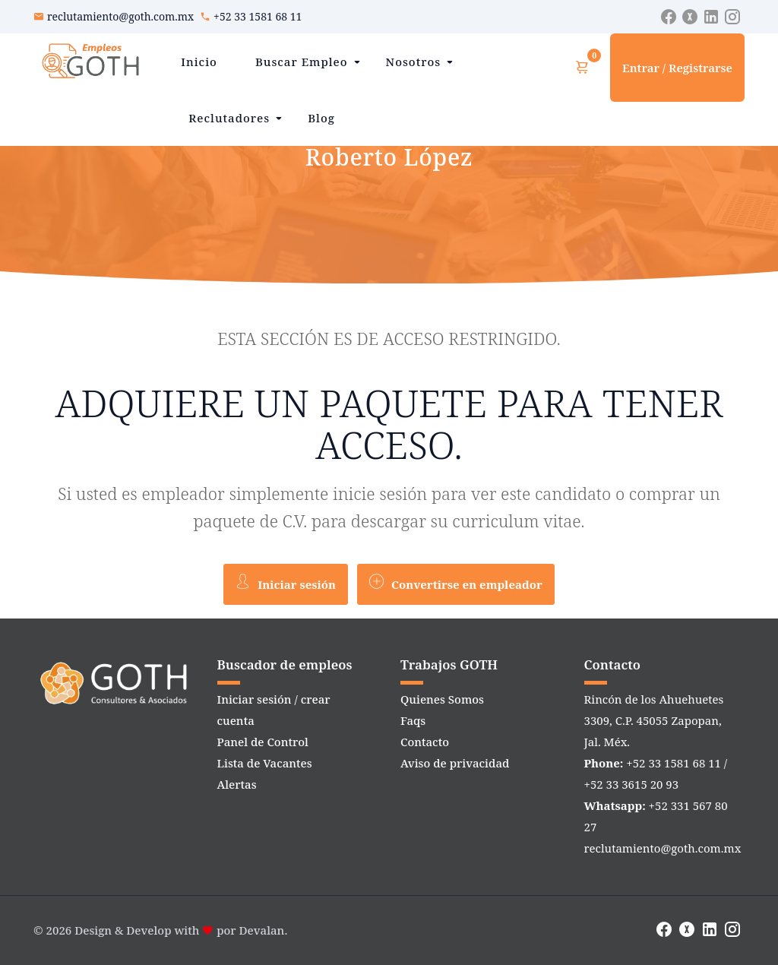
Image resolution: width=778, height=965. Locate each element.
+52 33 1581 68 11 (257, 16)
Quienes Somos (442, 699)
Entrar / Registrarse (677, 67)
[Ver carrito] (582, 67)
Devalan (262, 930)
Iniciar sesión (286, 583)
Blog (321, 117)
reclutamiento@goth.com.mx (120, 16)
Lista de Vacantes (264, 762)
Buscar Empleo (301, 61)
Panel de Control (262, 741)
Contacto (424, 741)
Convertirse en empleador (455, 583)
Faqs (412, 720)
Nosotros (413, 61)
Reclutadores (229, 117)
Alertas (237, 784)
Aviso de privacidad (454, 762)
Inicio (199, 61)
